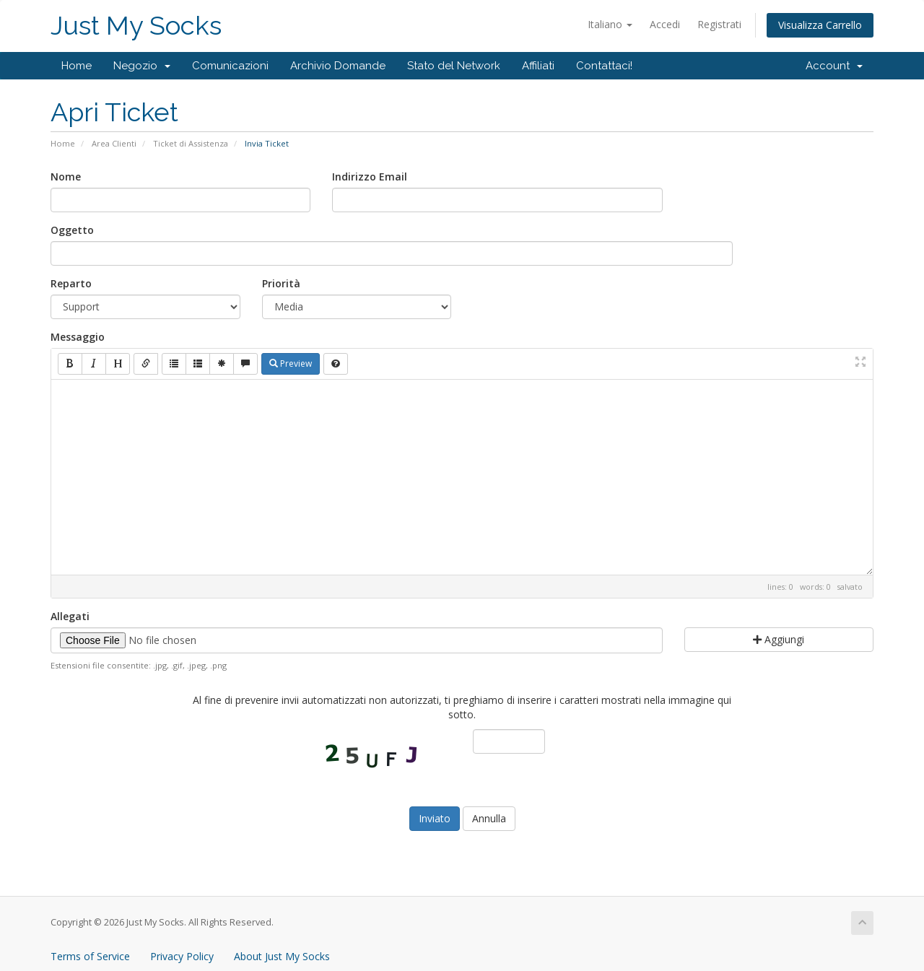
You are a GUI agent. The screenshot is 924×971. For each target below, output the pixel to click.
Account (834, 65)
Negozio (141, 65)
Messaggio (78, 337)
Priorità (281, 283)
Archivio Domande (337, 65)
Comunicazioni (230, 65)
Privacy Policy (182, 956)
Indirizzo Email (369, 176)
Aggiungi (778, 639)
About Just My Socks (282, 956)
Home (76, 65)
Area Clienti (114, 143)
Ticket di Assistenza (190, 143)
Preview (290, 363)
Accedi (665, 24)
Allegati (70, 616)
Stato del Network (453, 65)
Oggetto (72, 230)
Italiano (610, 24)
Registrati (719, 24)
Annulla (489, 818)
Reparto (71, 283)
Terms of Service (90, 956)
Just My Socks (136, 25)
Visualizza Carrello (820, 25)
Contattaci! (604, 65)
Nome (66, 176)
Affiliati (538, 65)
